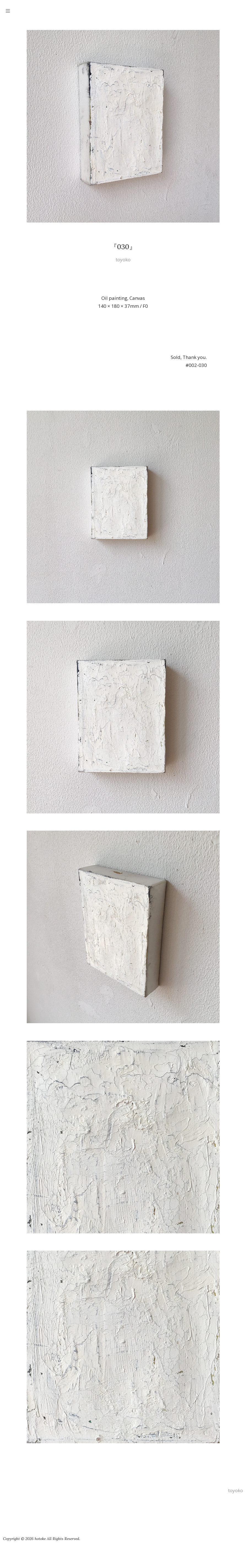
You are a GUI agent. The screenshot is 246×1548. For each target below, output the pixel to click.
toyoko (123, 259)
